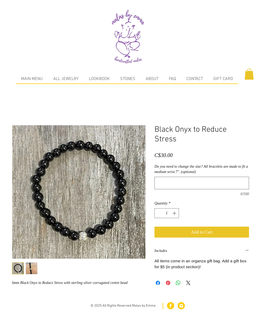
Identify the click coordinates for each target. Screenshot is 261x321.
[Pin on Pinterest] (168, 283)
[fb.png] (170, 305)
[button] (249, 74)
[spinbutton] (167, 213)
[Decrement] (158, 213)
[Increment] (175, 213)
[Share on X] (188, 283)
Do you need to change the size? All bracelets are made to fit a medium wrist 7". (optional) (201, 169)
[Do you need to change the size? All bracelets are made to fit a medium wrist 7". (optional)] (202, 183)
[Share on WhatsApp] (178, 283)
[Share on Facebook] (158, 283)
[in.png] (181, 305)
